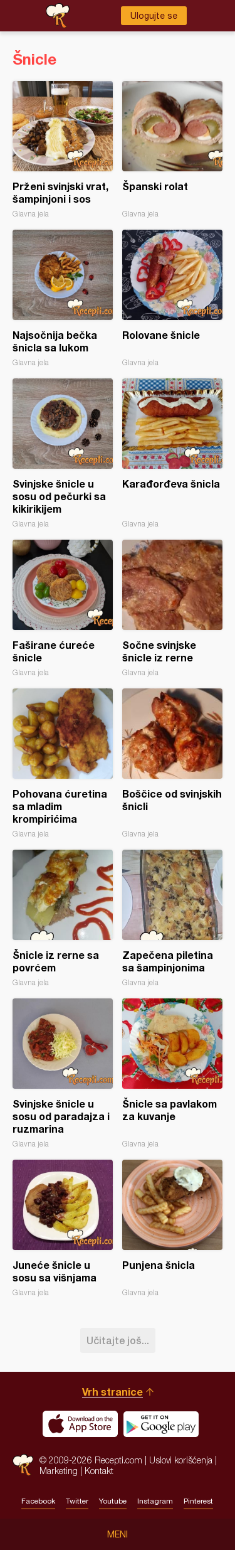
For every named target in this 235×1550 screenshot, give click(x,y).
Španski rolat (172, 149)
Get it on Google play (161, 1424)
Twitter (77, 1501)
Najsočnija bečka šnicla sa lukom (63, 298)
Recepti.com (23, 1465)
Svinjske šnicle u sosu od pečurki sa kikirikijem (63, 453)
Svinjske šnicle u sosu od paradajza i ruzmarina (63, 1073)
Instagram (155, 1501)
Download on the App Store (80, 1424)
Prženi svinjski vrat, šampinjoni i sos (63, 149)
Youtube (113, 1501)
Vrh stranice (112, 1392)
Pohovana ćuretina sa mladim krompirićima (63, 763)
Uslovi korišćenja (180, 1460)
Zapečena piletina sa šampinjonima (172, 918)
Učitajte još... (117, 1340)
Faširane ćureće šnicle (63, 608)
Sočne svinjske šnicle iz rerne (172, 608)
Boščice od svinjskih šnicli (172, 763)
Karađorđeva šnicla (172, 453)
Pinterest (198, 1501)
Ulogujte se (153, 16)
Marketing (58, 1470)
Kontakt (99, 1470)
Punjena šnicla (172, 1228)
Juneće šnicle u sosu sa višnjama (63, 1228)
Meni (117, 1534)
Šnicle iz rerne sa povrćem (63, 918)
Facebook (38, 1501)
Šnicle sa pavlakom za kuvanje (172, 1073)
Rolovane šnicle (172, 298)
